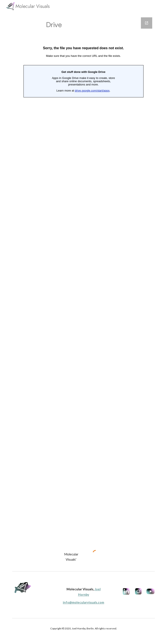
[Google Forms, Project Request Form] (83, 278)
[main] (71, 557)
